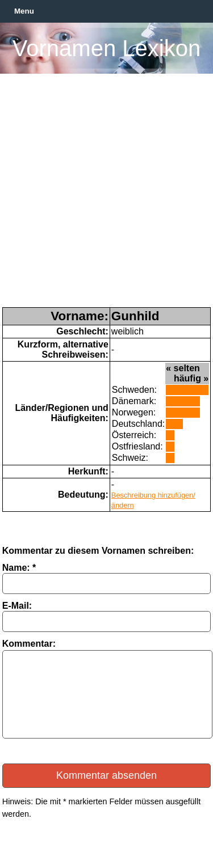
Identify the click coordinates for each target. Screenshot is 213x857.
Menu (24, 11)
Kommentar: (29, 643)
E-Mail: (17, 605)
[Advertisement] (106, 195)
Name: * (19, 567)
